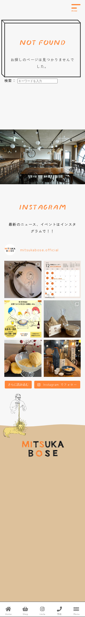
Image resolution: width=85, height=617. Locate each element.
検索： (10, 80)
